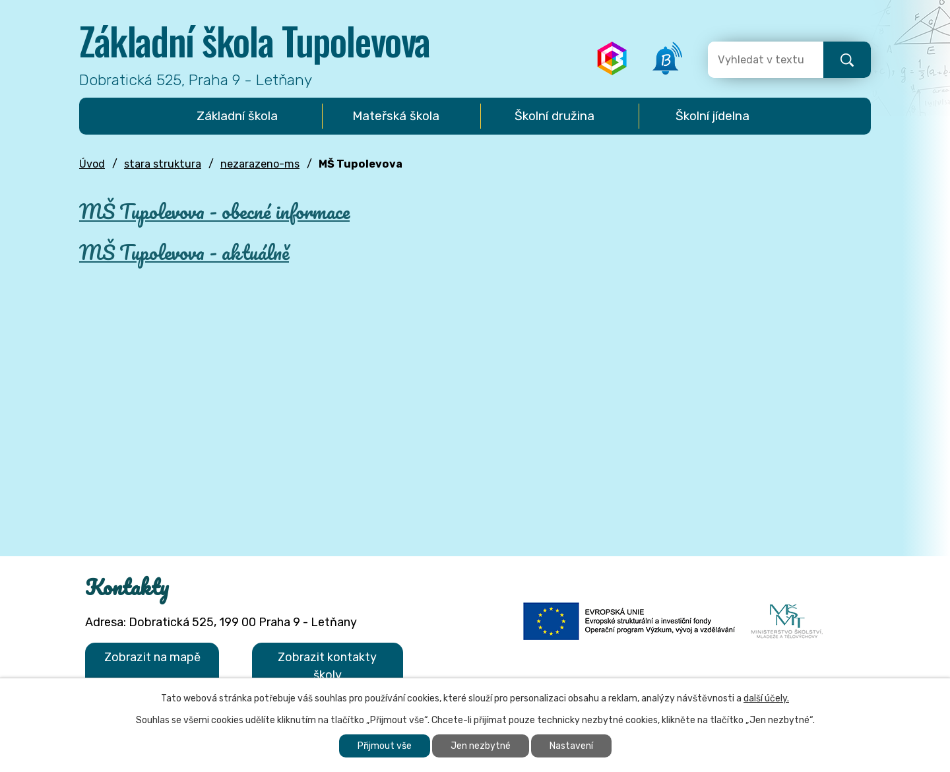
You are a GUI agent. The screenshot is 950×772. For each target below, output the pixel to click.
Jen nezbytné (481, 746)
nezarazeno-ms (260, 164)
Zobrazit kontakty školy (327, 666)
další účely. (766, 698)
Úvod (92, 164)
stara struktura (162, 164)
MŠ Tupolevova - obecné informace (214, 211)
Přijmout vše (385, 746)
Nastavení (571, 746)
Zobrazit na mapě (152, 657)
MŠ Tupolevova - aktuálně (184, 252)
